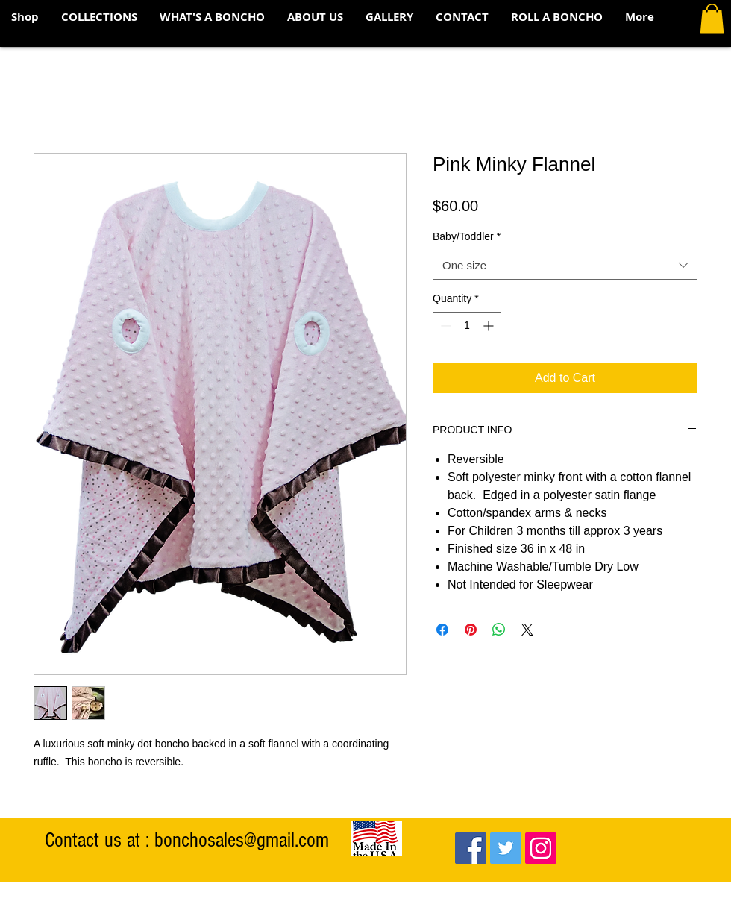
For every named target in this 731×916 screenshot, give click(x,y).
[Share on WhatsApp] (499, 630)
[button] (99, 17)
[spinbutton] (467, 326)
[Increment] (489, 326)
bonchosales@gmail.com (241, 840)
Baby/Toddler (467, 236)
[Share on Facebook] (442, 630)
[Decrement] (444, 326)
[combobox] (565, 265)
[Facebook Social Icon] (470, 848)
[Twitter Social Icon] (505, 848)
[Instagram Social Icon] (540, 848)
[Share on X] (527, 630)
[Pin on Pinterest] (471, 630)
